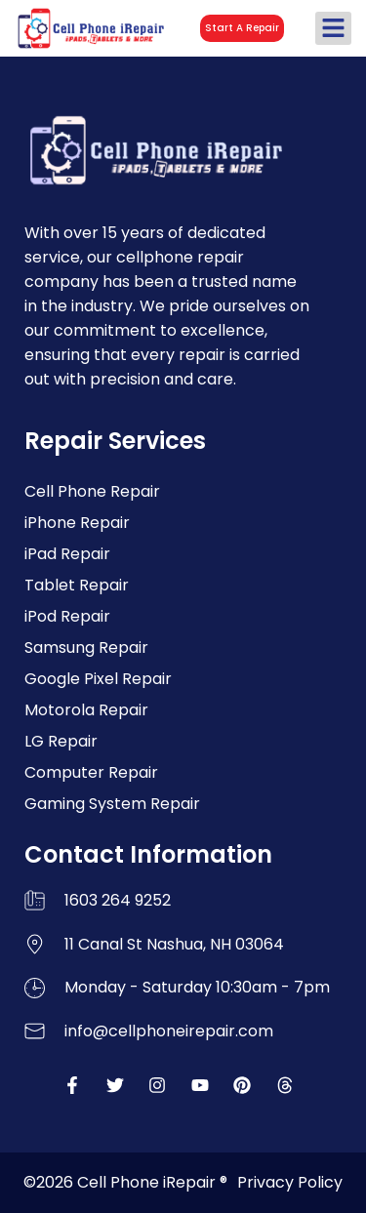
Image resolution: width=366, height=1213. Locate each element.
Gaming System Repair (112, 803)
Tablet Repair (76, 585)
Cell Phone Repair (92, 491)
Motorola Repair (86, 710)
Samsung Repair (86, 647)
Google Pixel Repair (98, 678)
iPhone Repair (77, 522)
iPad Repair (67, 554)
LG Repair (61, 741)
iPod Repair (67, 616)
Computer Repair (91, 772)
